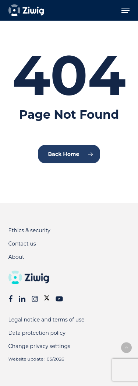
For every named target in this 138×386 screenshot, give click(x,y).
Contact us (22, 243)
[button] (125, 10)
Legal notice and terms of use (46, 319)
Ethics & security (29, 230)
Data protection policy (37, 333)
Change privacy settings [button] (39, 346)
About (16, 257)
